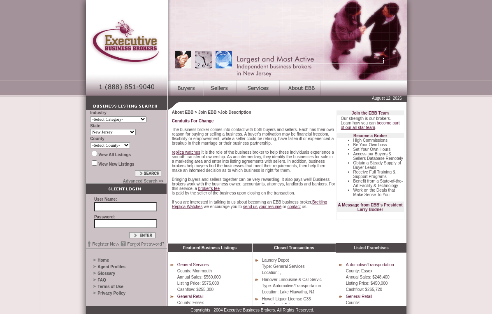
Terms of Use (110, 286)
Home (103, 260)
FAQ (101, 280)
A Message (349, 205)
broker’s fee (209, 188)
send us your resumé (262, 206)
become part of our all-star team (370, 125)
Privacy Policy (111, 293)
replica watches (186, 152)
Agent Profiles (111, 267)
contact (294, 206)
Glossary (106, 273)
